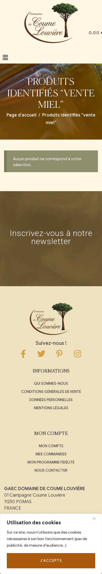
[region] (51, 544)
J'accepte (51, 560)
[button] (5, 58)
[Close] (96, 518)
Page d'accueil (21, 115)
